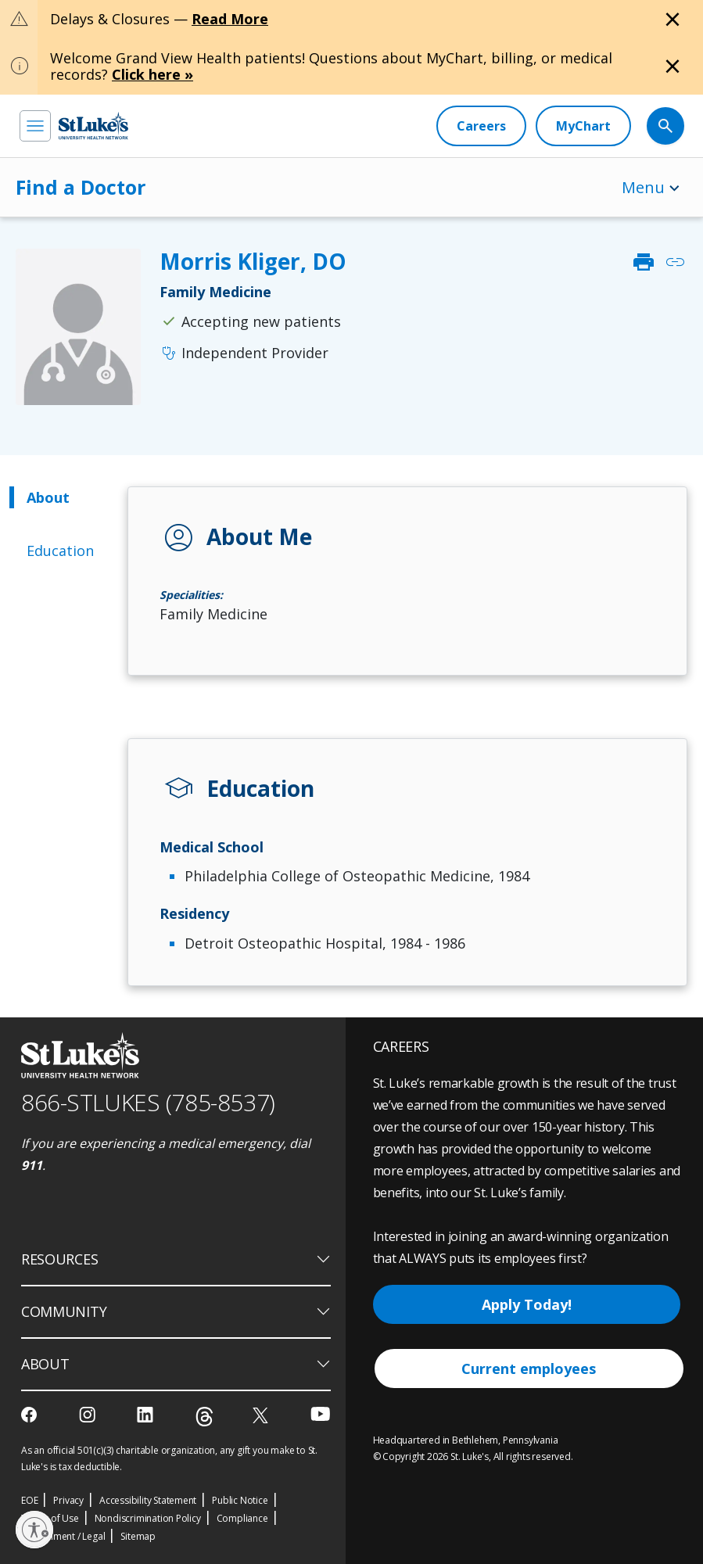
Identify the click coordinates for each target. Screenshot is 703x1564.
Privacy (68, 1500)
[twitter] (262, 1415)
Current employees (528, 1368)
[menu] (35, 126)
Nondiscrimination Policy (148, 1518)
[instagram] (89, 1414)
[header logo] (93, 125)
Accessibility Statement (147, 1500)
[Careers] (481, 126)
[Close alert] (672, 19)
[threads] (204, 1416)
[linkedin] (146, 1414)
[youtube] (320, 1413)
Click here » (152, 74)
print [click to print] (643, 261)
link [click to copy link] (674, 261)
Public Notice (239, 1500)
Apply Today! (527, 1304)
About (48, 497)
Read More (230, 18)
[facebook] (31, 1414)
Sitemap (138, 1536)
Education (60, 550)
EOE (29, 1500)
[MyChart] (583, 126)
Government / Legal (63, 1536)
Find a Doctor (80, 187)
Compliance (242, 1518)
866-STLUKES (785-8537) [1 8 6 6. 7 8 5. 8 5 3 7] (148, 1102)
